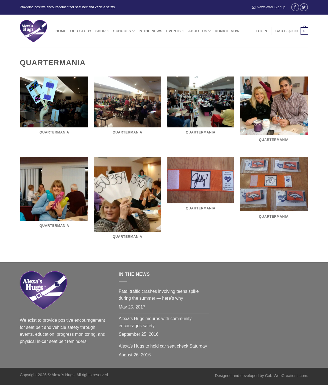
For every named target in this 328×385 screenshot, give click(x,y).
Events (175, 31)
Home (60, 31)
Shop (102, 31)
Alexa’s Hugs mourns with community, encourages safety (156, 322)
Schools (124, 31)
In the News (150, 31)
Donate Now (227, 31)
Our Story (80, 31)
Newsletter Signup (268, 7)
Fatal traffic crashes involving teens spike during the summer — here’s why (159, 295)
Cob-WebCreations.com (286, 375)
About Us (199, 31)
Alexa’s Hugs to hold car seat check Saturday (163, 346)
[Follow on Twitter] (304, 7)
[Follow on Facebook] (295, 7)
